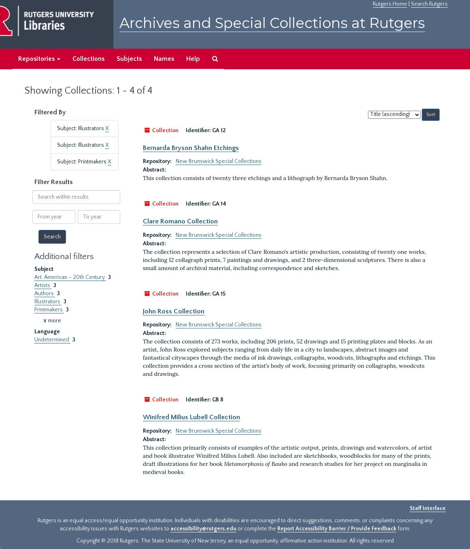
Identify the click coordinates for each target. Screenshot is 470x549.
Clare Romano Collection (180, 221)
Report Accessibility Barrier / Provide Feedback (336, 528)
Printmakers (49, 310)
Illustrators (48, 301)
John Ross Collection (173, 311)
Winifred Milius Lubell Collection (191, 417)
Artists (42, 285)
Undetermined (52, 340)
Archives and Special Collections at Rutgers (272, 23)
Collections (88, 58)
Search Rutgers (429, 4)
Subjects (129, 58)
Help (193, 58)
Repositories (39, 58)
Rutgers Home (390, 4)
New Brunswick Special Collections (219, 161)
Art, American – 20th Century (70, 277)
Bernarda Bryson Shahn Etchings (191, 148)
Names (164, 58)
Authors (44, 293)
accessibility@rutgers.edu (203, 528)
